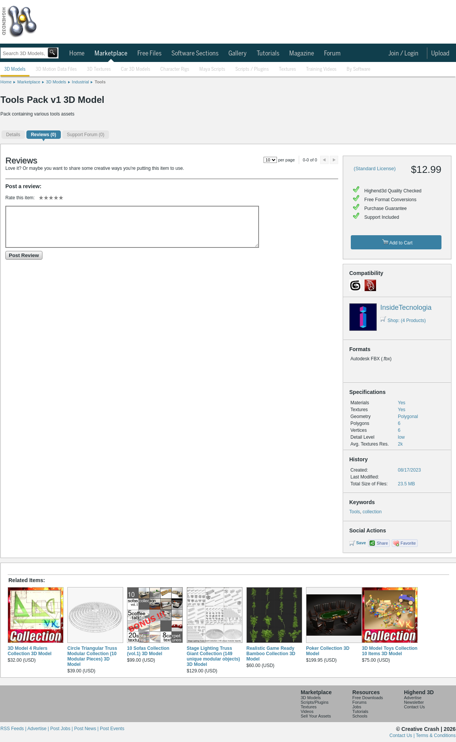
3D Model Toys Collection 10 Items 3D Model (389, 651)
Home (77, 53)
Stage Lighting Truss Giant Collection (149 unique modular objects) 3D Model (213, 656)
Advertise (413, 697)
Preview (324, 160)
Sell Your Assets (316, 716)
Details (13, 134)
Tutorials (268, 53)
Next (334, 160)
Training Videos (321, 69)
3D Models (15, 69)
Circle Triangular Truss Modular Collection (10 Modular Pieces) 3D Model (92, 656)
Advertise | (38, 728)
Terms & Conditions (436, 735)
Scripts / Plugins (252, 69)
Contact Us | (402, 735)
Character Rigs (174, 69)
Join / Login (403, 53)
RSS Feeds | (13, 728)
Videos (307, 711)
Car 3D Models (135, 69)
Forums (359, 702)
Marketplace (110, 53)
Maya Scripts (212, 69)
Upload (440, 53)
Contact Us (414, 707)
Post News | (87, 728)
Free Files (149, 53)
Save (361, 542)
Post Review (24, 255)
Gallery (237, 53)
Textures (287, 69)
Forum (332, 53)
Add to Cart (397, 242)
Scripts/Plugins (315, 702)
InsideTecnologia (406, 307)
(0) (43, 134)
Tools (100, 82)
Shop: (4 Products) (403, 320)
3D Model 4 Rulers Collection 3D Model (30, 651)
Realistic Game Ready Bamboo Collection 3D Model (270, 654)
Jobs (356, 707)
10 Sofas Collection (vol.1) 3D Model (148, 651)
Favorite (408, 543)
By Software (358, 69)
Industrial (80, 82)
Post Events (112, 728)
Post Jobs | (62, 728)
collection (372, 511)
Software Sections (194, 53)
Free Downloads (367, 697)
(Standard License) (375, 168)
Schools (359, 716)
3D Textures (99, 69)
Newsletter (414, 702)
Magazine (301, 53)
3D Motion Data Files (56, 69)
